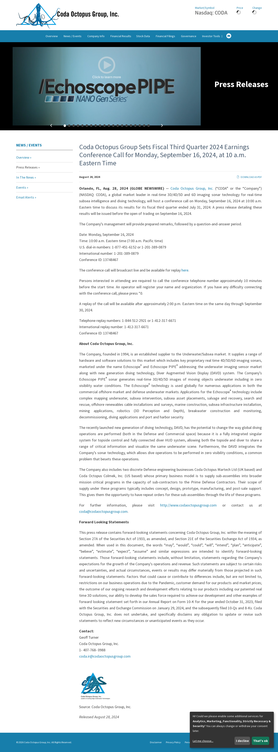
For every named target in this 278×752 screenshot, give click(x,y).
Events (21, 187)
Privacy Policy (173, 742)
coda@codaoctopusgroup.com (103, 511)
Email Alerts (25, 197)
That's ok (260, 741)
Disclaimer (156, 742)
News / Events (72, 36)
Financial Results (120, 36)
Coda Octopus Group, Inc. (191, 188)
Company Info (96, 36)
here (184, 270)
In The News (25, 177)
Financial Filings (165, 36)
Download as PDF (249, 177)
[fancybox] (107, 86)
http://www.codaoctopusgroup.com (188, 505)
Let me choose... (203, 741)
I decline (242, 741)
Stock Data (143, 36)
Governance (188, 36)
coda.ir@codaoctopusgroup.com (105, 656)
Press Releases (27, 167)
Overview (52, 36)
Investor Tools (212, 36)
